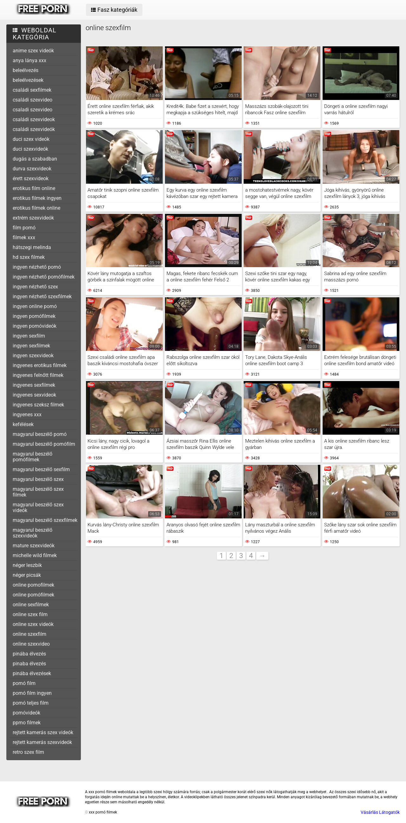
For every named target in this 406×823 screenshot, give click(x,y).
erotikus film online (34, 188)
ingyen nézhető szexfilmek (42, 296)
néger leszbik (27, 565)
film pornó (24, 228)
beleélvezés (25, 70)
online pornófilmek (33, 595)
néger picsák (27, 575)
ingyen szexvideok (33, 355)
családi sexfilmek (32, 90)
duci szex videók (31, 139)
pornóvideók (26, 713)
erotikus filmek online (36, 208)
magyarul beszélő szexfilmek (45, 520)
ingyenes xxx (27, 415)
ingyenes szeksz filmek (38, 405)
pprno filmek (27, 723)
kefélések (23, 424)
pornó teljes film (31, 703)
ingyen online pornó (35, 306)
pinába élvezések (32, 673)
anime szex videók (33, 51)
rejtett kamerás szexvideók (42, 742)
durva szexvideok (32, 169)
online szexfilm (29, 634)
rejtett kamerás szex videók (43, 732)
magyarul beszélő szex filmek (38, 492)
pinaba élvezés (29, 664)
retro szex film (28, 752)
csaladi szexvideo (32, 110)
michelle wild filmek (35, 555)
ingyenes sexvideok (34, 395)
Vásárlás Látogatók (380, 812)
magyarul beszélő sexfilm (41, 469)
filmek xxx (24, 237)
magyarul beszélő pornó (40, 434)
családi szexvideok (34, 119)
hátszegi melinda (32, 247)
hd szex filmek (29, 257)
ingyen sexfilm (29, 336)
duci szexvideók (30, 149)
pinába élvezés (29, 654)
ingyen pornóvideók (34, 326)
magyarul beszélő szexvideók (32, 533)
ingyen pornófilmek (34, 316)
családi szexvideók (34, 129)
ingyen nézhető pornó (37, 267)
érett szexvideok (31, 178)
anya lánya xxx (29, 60)
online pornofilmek (33, 585)
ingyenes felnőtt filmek (38, 375)
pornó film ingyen (32, 693)
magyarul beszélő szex (38, 479)
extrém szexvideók (33, 218)
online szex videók (33, 624)
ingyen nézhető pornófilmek (44, 277)
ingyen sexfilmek (31, 346)
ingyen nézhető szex (35, 287)
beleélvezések (28, 80)
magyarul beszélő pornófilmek (32, 457)
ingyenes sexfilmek (34, 385)
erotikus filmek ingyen (37, 198)
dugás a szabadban (35, 159)
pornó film (24, 683)
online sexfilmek (31, 605)
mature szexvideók (34, 546)
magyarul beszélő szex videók (38, 507)
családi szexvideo (32, 100)
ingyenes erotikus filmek (40, 365)
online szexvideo (31, 644)
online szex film (30, 614)
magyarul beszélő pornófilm (44, 444)
